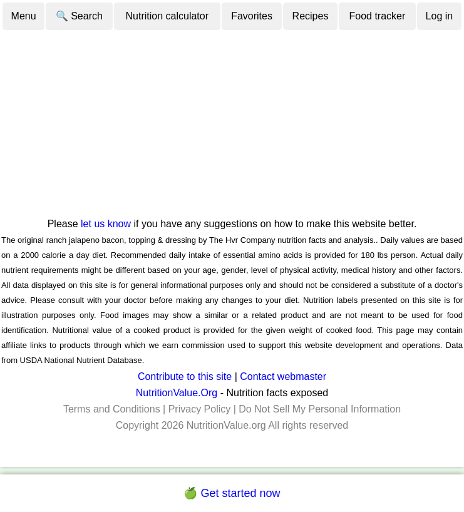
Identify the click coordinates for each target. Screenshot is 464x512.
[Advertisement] (232, 123)
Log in (439, 16)
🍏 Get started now (231, 493)
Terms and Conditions (111, 409)
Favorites (251, 16)
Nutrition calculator (167, 16)
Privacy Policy (199, 409)
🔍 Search (79, 16)
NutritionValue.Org (176, 392)
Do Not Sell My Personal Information (320, 409)
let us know (106, 223)
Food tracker (377, 16)
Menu (23, 16)
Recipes (310, 16)
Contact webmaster (283, 376)
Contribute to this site (185, 376)
